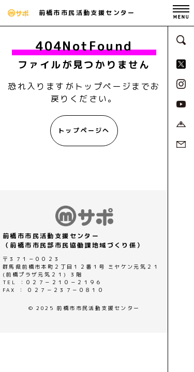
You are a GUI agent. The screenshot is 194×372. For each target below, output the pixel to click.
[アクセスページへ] (181, 123)
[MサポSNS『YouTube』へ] (181, 103)
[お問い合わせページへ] (181, 143)
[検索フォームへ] (181, 39)
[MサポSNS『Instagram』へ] (181, 83)
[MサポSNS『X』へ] (181, 63)
